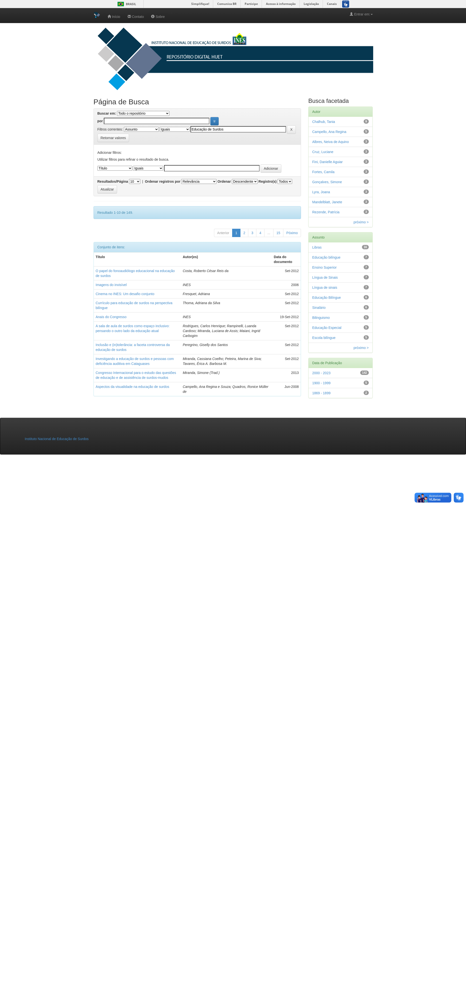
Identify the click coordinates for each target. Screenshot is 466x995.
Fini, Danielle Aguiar (327, 162)
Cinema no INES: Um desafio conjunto (125, 294)
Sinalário (318, 308)
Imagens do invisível (111, 285)
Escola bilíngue (323, 338)
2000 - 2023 (321, 373)
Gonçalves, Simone (327, 182)
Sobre (158, 16)
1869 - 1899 (321, 393)
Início (114, 16)
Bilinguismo (321, 318)
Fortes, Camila (323, 172)
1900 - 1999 (321, 383)
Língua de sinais (324, 287)
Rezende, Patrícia (325, 212)
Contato (136, 16)
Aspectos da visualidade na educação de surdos (132, 387)
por (100, 121)
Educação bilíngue (326, 257)
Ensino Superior (324, 267)
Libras (317, 247)
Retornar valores (113, 138)
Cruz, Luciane (322, 152)
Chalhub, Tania (323, 122)
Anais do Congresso (111, 317)
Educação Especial (326, 328)
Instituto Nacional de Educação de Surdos (57, 439)
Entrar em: (361, 14)
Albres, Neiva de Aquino (330, 142)
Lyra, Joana (321, 192)
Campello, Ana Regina (329, 132)
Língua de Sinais (325, 277)
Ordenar (224, 181)
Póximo (292, 233)
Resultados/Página (112, 181)
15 (278, 233)
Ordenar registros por (162, 181)
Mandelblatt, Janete (327, 202)
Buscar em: (106, 113)
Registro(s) (268, 181)
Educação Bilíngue (326, 298)
